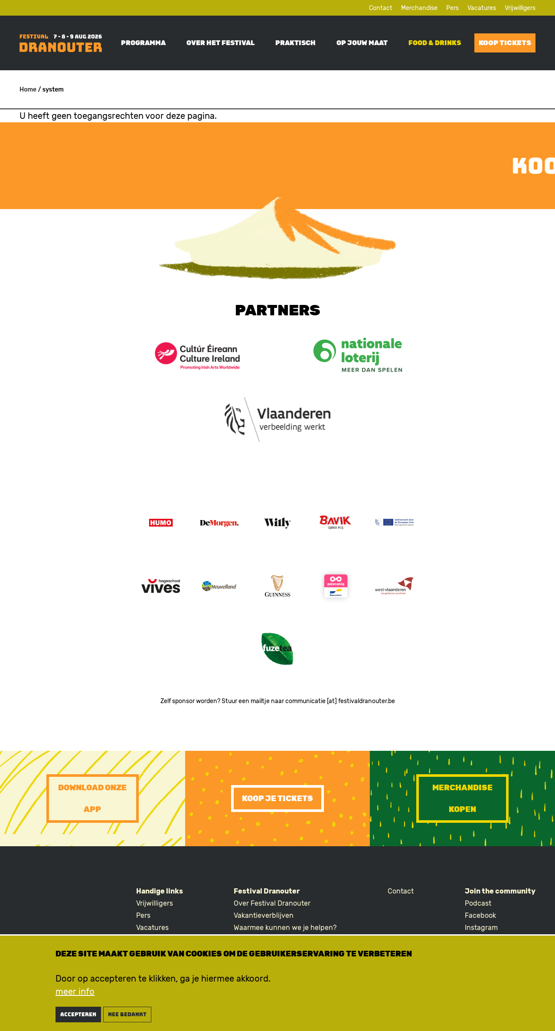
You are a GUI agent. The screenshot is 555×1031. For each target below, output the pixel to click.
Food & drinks (434, 43)
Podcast (478, 903)
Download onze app (92, 798)
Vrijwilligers (520, 8)
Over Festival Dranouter (272, 903)
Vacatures (481, 8)
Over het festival (220, 43)
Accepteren (78, 1014)
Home (28, 89)
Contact (380, 8)
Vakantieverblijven (264, 915)
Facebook (480, 915)
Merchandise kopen (462, 798)
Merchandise (419, 8)
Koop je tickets (277, 798)
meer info (75, 991)
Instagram (481, 927)
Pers (452, 8)
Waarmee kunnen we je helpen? (285, 927)
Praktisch (295, 43)
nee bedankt (127, 1014)
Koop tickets (505, 43)
